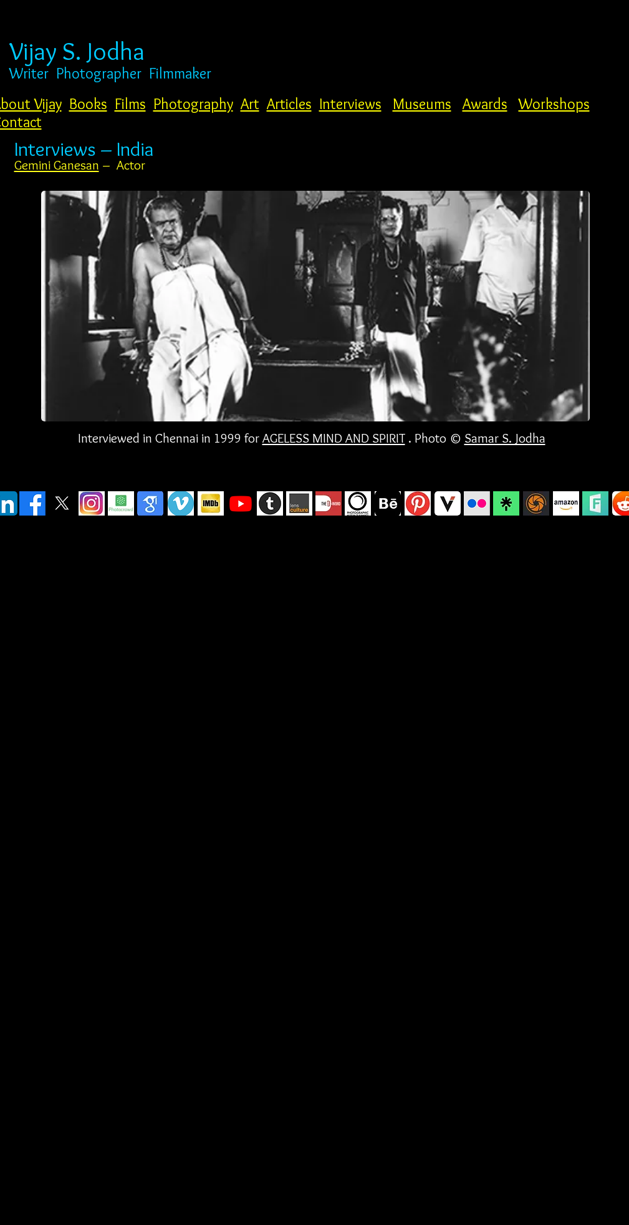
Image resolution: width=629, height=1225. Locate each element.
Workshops (554, 104)
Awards (485, 104)
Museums (422, 104)
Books (88, 104)
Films (130, 104)
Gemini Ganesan (56, 165)
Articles (289, 104)
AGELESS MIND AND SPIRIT (333, 438)
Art (250, 104)
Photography (193, 104)
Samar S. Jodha (504, 438)
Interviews (350, 104)
